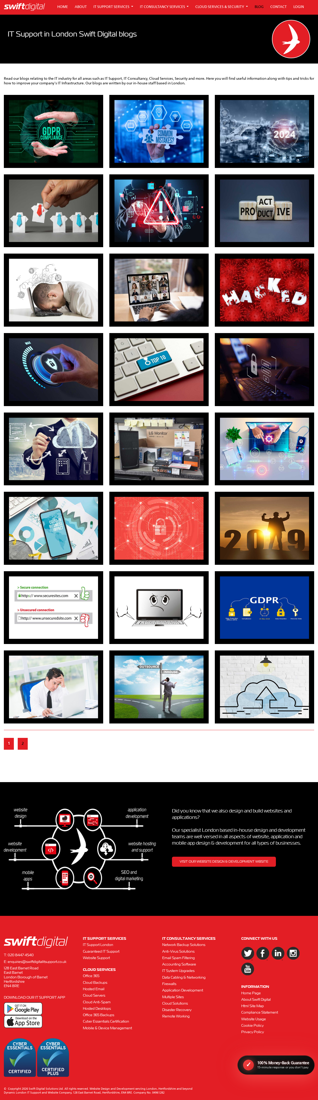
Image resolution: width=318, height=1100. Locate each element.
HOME (62, 7)
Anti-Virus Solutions (178, 951)
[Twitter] (245, 958)
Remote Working (176, 1016)
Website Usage (253, 1019)
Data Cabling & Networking (184, 977)
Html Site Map (252, 1006)
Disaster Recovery (176, 1010)
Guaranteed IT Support (101, 951)
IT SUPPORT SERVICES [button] (111, 7)
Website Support (96, 958)
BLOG (259, 7)
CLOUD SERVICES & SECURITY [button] (220, 7)
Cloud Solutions (175, 1003)
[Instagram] (290, 958)
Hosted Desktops (97, 1008)
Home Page (251, 993)
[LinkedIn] (275, 958)
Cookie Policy (252, 1025)
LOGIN (298, 7)
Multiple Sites (173, 997)
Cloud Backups (95, 983)
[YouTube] (244, 974)
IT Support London (98, 945)
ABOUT (81, 7)
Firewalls (169, 984)
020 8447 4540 (21, 955)
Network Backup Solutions (183, 945)
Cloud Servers (94, 995)
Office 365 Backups (98, 1015)
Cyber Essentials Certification (106, 1021)
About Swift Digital (256, 999)
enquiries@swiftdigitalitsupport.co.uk (37, 962)
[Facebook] (260, 958)
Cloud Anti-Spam (97, 1002)
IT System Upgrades (178, 971)
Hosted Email (93, 989)
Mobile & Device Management (107, 1028)
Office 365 (91, 976)
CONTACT (278, 7)
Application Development (182, 990)
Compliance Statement (259, 1012)
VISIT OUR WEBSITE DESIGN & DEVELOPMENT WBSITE (224, 861)
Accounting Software (179, 964)
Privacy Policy (252, 1032)
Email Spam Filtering (178, 958)
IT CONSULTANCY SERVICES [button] (163, 7)
